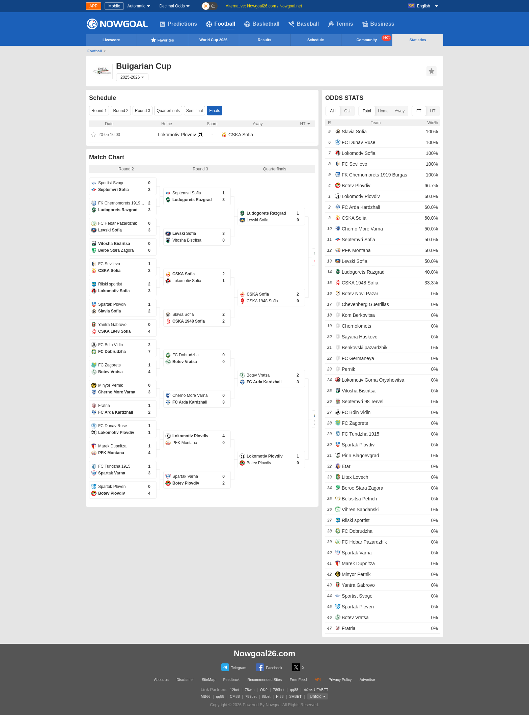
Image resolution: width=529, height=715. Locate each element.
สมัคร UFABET (316, 690)
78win (250, 690)
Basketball (261, 24)
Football (220, 24)
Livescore (111, 40)
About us (161, 680)
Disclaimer (185, 680)
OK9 (264, 690)
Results (264, 40)
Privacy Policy (340, 680)
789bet (278, 690)
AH (333, 111)
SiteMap (208, 680)
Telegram (233, 667)
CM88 (235, 696)
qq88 (294, 690)
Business (378, 24)
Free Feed (298, 680)
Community (374, 38)
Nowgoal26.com (265, 653)
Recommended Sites (264, 680)
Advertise (367, 680)
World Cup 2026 (213, 40)
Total (367, 111)
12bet (235, 690)
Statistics (418, 40)
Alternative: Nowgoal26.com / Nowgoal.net (264, 6)
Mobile (114, 6)
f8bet (266, 696)
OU (347, 111)
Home (383, 111)
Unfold (316, 696)
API (318, 680)
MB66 (206, 696)
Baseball (303, 24)
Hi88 (280, 696)
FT (418, 111)
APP (93, 6)
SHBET (295, 696)
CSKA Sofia (240, 134)
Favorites (162, 40)
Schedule (315, 40)
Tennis (340, 24)
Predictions (178, 24)
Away (400, 111)
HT (432, 111)
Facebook (269, 667)
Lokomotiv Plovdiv (177, 134)
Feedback (231, 680)
